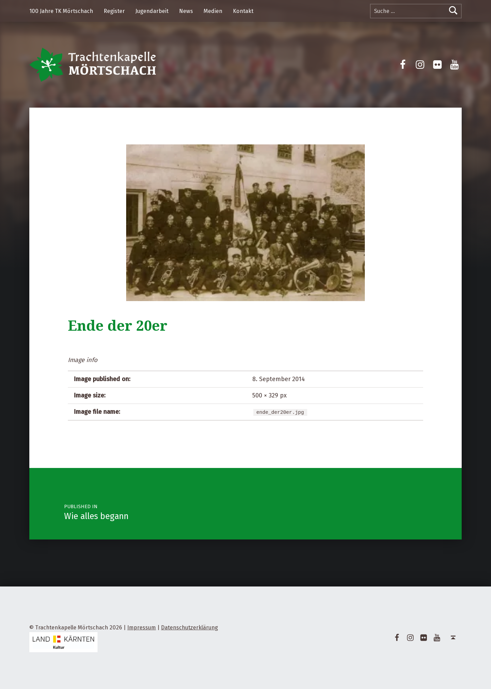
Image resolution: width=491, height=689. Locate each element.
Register (114, 11)
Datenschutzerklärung (189, 627)
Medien (213, 11)
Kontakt (243, 11)
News (186, 11)
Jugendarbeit (151, 11)
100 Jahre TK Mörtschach (61, 11)
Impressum (141, 627)
